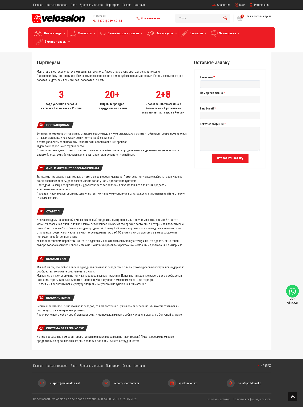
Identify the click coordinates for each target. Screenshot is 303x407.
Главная (38, 5)
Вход (242, 5)
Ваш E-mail (208, 108)
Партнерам (112, 5)
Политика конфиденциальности (252, 399)
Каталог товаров (57, 5)
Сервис (126, 5)
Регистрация (261, 5)
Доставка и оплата (91, 5)
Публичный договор (218, 399)
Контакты (140, 5)
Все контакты (151, 18)
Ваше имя (207, 77)
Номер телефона (212, 93)
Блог (74, 5)
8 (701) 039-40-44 (110, 21)
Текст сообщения (213, 124)
